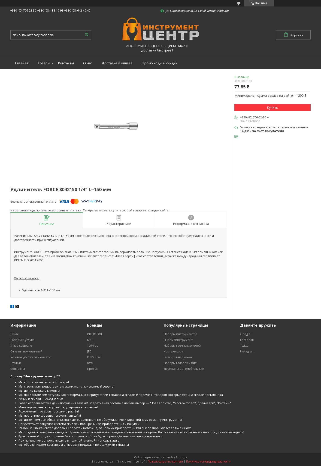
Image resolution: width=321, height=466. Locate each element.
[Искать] (86, 34)
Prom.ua (181, 457)
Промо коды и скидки (160, 63)
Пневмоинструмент (178, 340)
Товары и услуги (22, 340)
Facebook (247, 340)
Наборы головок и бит (180, 363)
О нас (87, 63)
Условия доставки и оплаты (30, 357)
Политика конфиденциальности (208, 461)
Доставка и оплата (117, 63)
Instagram (247, 351)
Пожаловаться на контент (165, 461)
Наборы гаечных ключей (182, 345)
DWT (90, 363)
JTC (89, 351)
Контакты (66, 63)
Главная (21, 63)
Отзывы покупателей (26, 351)
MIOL (90, 340)
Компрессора (173, 351)
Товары (43, 63)
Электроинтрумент (178, 357)
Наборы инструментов (180, 334)
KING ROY (93, 357)
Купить (272, 107)
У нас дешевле (21, 345)
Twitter (245, 345)
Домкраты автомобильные (184, 369)
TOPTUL (92, 345)
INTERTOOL (95, 334)
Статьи (15, 363)
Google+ (246, 334)
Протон (92, 369)
